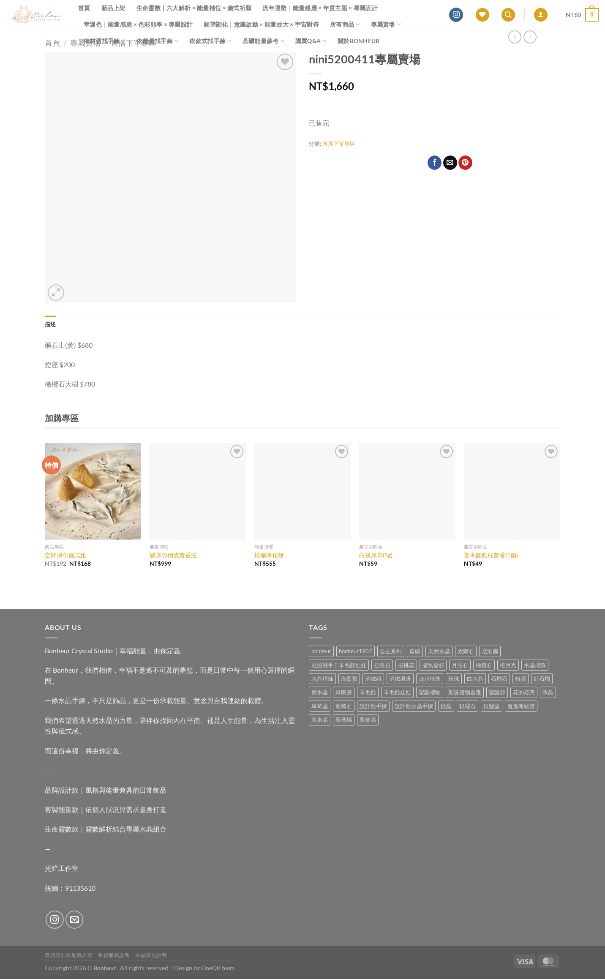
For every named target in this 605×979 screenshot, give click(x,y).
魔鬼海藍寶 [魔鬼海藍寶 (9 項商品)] (521, 706)
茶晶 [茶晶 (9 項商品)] (547, 692)
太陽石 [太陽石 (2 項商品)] (466, 651)
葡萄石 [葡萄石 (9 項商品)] (343, 706)
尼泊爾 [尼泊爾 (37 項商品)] (490, 651)
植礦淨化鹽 (269, 555)
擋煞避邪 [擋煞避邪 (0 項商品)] (433, 665)
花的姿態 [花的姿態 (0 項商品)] (524, 692)
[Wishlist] (482, 15)
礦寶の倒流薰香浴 (173, 555)
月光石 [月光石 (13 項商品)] (460, 665)
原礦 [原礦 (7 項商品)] (414, 651)
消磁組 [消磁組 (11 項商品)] (373, 678)
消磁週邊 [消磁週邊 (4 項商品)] (400, 678)
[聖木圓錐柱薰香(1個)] (512, 491)
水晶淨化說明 (151, 955)
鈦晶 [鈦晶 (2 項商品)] (446, 706)
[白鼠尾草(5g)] (407, 491)
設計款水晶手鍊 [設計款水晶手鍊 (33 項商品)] (414, 706)
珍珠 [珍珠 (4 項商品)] (453, 678)
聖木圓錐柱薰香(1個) (491, 555)
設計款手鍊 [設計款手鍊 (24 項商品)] (373, 706)
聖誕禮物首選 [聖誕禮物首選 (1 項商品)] (464, 692)
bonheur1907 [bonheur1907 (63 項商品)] (355, 651)
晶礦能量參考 (263, 41)
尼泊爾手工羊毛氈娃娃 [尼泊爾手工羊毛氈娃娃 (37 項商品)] (338, 665)
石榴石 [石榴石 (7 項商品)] (499, 678)
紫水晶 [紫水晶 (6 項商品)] (319, 692)
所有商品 (345, 24)
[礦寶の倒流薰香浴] (198, 491)
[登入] (541, 15)
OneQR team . (219, 967)
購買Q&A (311, 41)
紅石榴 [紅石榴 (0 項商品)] (542, 678)
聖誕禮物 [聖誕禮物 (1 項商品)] (430, 692)
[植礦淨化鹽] (302, 491)
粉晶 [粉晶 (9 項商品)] (520, 678)
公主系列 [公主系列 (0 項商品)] (391, 651)
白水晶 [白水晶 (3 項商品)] (475, 678)
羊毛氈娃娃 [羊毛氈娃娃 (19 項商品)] (397, 692)
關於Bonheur (359, 40)
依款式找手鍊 (210, 41)
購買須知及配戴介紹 (69, 955)
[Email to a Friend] (450, 162)
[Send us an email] (74, 920)
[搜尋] (508, 15)
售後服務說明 (114, 955)
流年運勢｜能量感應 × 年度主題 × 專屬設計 (320, 7)
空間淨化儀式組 (65, 555)
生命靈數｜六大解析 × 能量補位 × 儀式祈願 (194, 7)
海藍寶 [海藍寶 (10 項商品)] (349, 678)
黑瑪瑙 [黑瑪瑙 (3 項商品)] (343, 719)
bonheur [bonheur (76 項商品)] (321, 651)
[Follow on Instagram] (456, 15)
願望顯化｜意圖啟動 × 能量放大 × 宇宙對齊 (261, 24)
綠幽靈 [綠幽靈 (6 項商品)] (343, 692)
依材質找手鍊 (104, 41)
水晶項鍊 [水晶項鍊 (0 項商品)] (322, 678)
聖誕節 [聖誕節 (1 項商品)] (497, 692)
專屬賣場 (386, 24)
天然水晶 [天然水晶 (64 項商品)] (439, 651)
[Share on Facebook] (434, 162)
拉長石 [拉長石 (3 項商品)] (382, 665)
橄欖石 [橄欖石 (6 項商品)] (484, 665)
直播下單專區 (338, 143)
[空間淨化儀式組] (93, 491)
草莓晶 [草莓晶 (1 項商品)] (319, 706)
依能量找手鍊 (157, 41)
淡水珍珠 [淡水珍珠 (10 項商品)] (430, 678)
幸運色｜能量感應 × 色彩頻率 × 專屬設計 (138, 24)
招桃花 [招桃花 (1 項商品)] (406, 665)
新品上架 (113, 7)
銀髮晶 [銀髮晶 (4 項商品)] (491, 706)
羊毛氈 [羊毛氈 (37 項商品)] (368, 692)
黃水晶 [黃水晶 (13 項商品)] (319, 719)
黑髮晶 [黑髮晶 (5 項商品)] (368, 719)
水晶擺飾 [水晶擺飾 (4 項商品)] (535, 665)
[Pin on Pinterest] (465, 162)
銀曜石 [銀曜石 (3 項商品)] (467, 706)
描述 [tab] (50, 324)
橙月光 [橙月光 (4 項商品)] (508, 665)
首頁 (84, 7)
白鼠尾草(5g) (375, 555)
